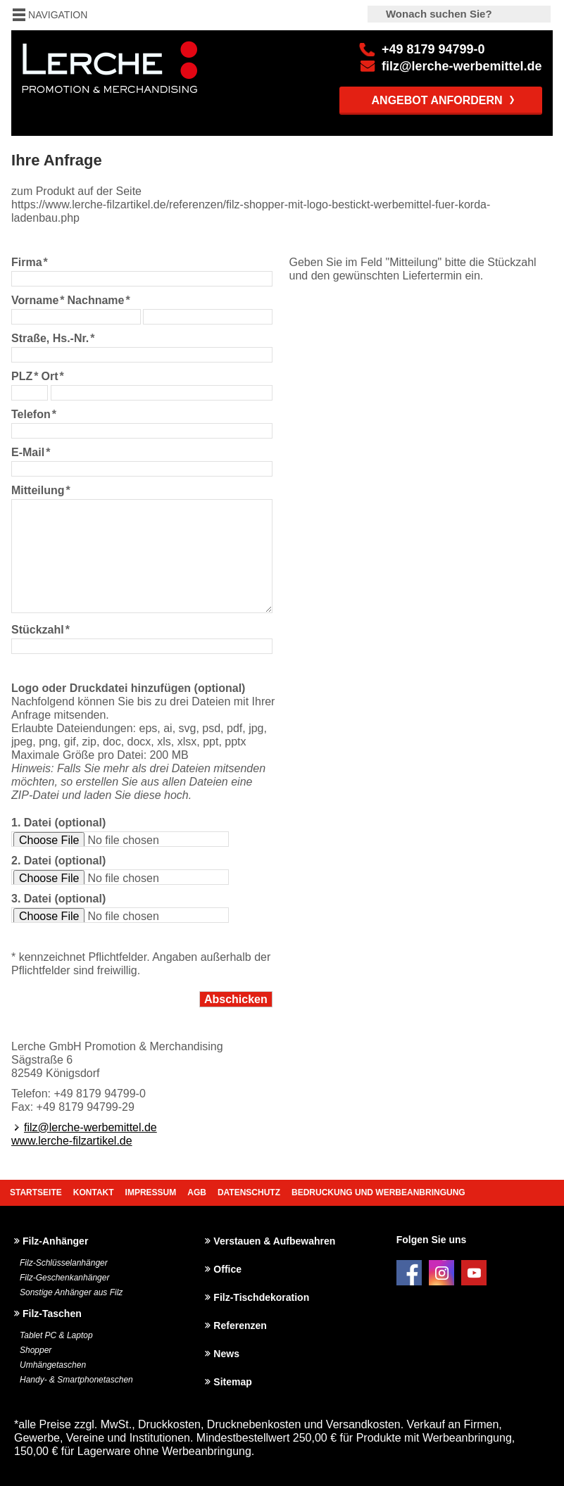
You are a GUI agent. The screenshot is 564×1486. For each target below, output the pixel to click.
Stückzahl (40, 630)
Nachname (99, 300)
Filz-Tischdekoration (261, 1297)
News (226, 1353)
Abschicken (236, 999)
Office (227, 1269)
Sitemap (232, 1381)
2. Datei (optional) (58, 861)
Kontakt (93, 1192)
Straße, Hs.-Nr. (53, 338)
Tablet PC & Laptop (56, 1335)
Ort (52, 376)
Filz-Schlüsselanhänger (64, 1263)
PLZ (24, 376)
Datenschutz (249, 1192)
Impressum (151, 1192)
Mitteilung (40, 490)
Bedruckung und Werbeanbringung (378, 1192)
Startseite (36, 1192)
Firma (29, 262)
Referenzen (239, 1325)
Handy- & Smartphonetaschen (76, 1380)
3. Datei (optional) (58, 899)
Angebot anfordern (437, 100)
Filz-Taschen (52, 1313)
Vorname (38, 300)
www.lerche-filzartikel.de (71, 1141)
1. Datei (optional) (58, 823)
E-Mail (30, 452)
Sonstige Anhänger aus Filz (71, 1292)
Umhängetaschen (53, 1365)
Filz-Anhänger (55, 1241)
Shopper (35, 1350)
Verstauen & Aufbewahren (274, 1241)
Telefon (33, 414)
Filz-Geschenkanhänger (64, 1278)
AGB (196, 1192)
